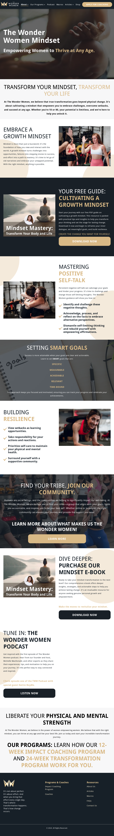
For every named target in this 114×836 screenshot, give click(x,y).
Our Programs (37, 4)
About (24, 4)
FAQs (89, 801)
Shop (78, 4)
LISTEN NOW (29, 693)
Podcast (50, 4)
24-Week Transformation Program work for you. (61, 761)
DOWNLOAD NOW (84, 241)
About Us (91, 786)
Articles (68, 4)
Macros (59, 4)
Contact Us (92, 805)
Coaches (49, 794)
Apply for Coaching (97, 4)
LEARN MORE (57, 539)
